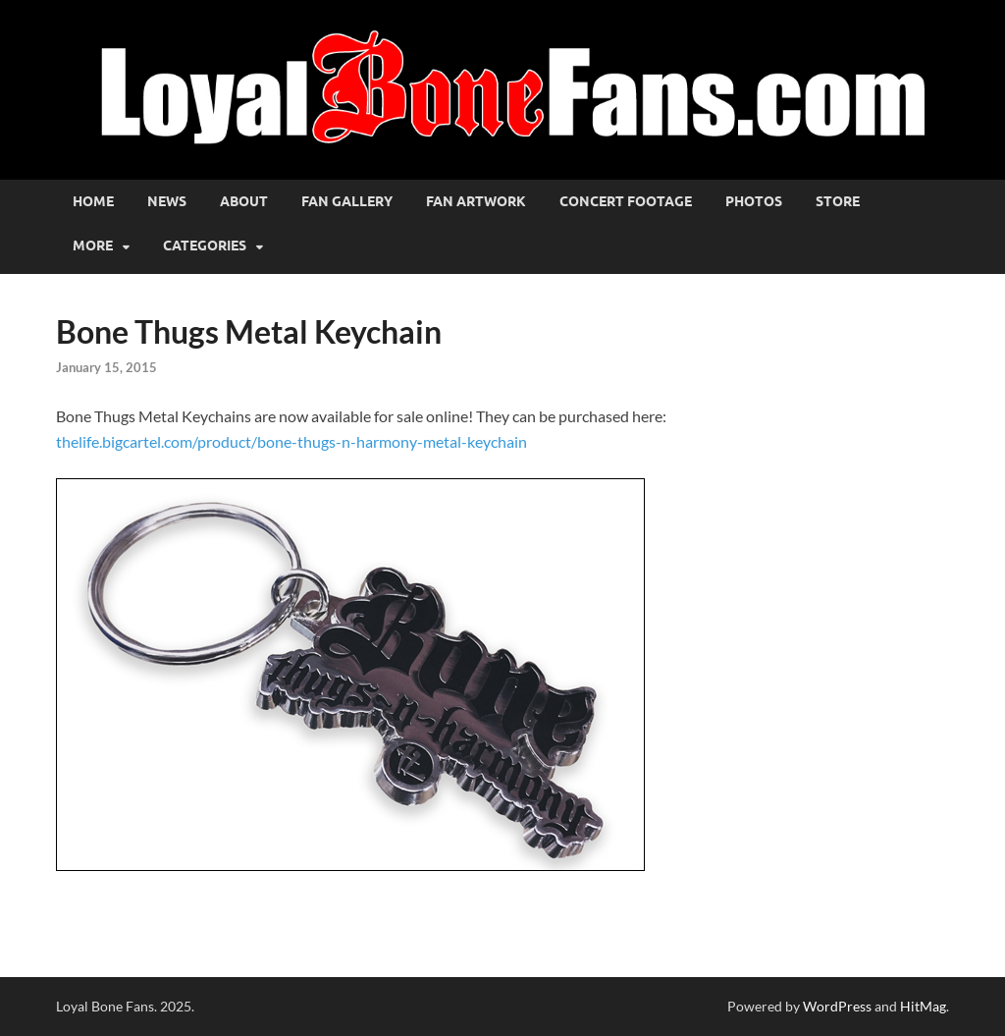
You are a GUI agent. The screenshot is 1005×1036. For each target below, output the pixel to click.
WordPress (837, 1006)
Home (93, 201)
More (93, 245)
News (166, 201)
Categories (204, 245)
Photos (753, 201)
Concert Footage (625, 201)
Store (838, 201)
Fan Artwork (476, 201)
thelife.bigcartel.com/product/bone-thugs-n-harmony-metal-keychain (291, 441)
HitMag (923, 1006)
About (244, 201)
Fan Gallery (347, 201)
